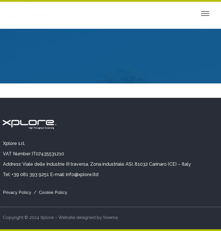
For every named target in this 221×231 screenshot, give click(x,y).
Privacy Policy (17, 192)
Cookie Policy (53, 192)
